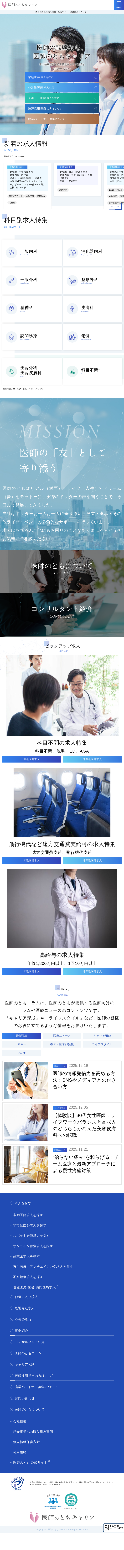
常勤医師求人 (32, 759)
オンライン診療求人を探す (33, 1246)
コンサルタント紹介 (30, 1342)
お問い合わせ (25, 1398)
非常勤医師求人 (92, 759)
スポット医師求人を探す (31, 1235)
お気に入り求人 (26, 1297)
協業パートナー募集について (36, 1387)
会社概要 (19, 1421)
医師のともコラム (28, 1353)
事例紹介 (21, 1330)
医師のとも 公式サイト (30, 1462)
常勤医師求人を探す (28, 1215)
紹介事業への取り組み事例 (33, 1431)
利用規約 (19, 1452)
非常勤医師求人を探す (29, 1225)
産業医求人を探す (26, 1256)
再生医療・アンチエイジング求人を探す (43, 1266)
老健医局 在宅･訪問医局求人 (34, 1287)
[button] (118, 206)
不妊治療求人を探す (28, 1277)
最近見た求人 (25, 1308)
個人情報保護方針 (26, 1442)
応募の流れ (23, 1319)
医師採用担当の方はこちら (35, 1375)
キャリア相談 (25, 1364)
